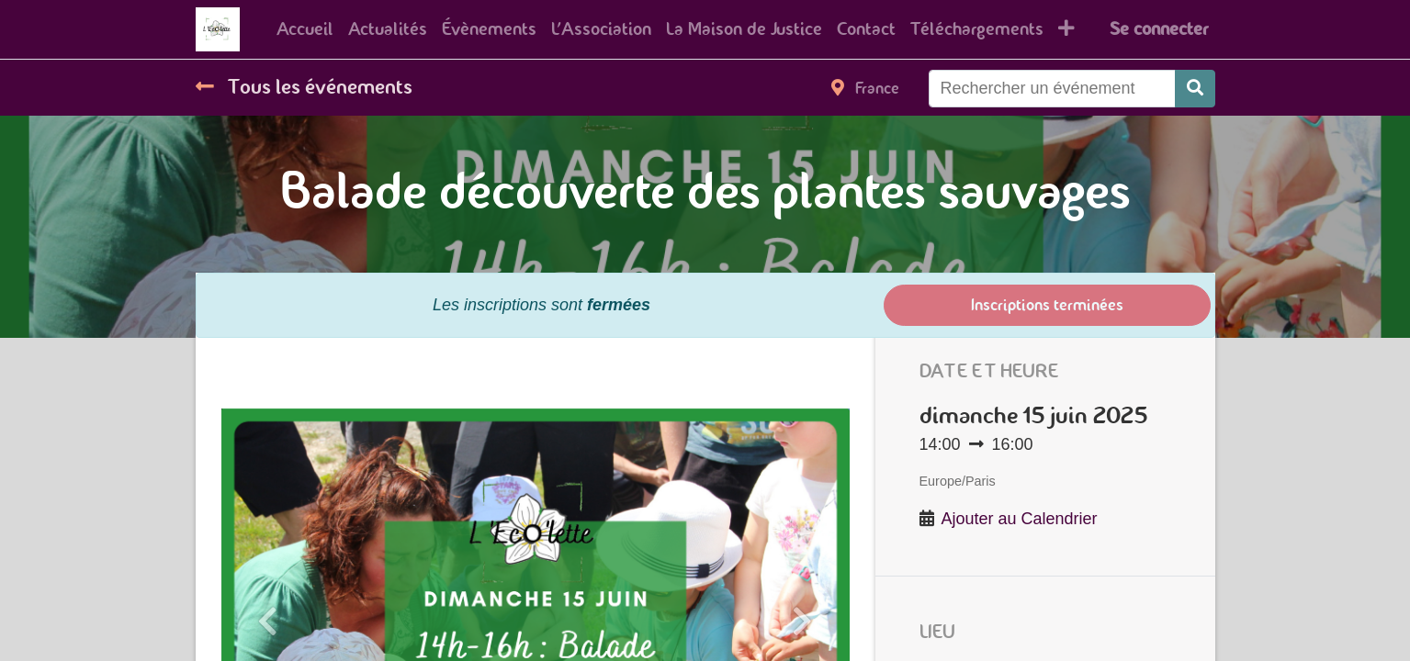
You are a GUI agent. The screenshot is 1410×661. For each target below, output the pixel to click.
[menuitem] (305, 29)
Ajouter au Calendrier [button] (1020, 519)
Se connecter (1159, 28)
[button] (1066, 29)
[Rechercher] (1195, 88)
